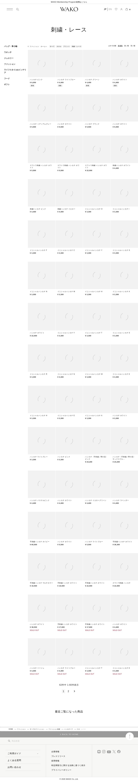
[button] (74, 691)
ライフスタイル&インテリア (15, 71)
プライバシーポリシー (61, 770)
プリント (66, 46)
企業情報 (55, 752)
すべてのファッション (37, 729)
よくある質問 (14, 760)
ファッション (9, 64)
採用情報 (55, 761)
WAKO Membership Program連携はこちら (69, 2)
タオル (59, 46)
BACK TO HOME (70, 734)
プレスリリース (58, 756)
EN (110, 9)
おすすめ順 (112, 46)
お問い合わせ (14, 767)
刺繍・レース (76, 46)
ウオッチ (8, 52)
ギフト (7, 84)
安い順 (133, 46)
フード (7, 78)
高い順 (126, 46)
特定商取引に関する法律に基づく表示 (68, 765)
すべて (52, 46)
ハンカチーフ (68, 729)
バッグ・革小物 (10, 46)
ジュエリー (8, 58)
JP (105, 9)
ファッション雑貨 (54, 729)
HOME (11, 729)
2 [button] (68, 691)
